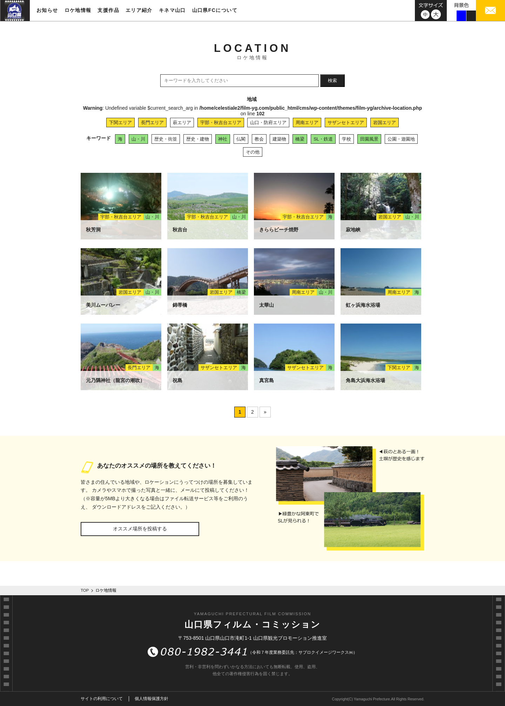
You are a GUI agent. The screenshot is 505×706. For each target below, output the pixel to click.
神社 (222, 139)
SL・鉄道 (323, 139)
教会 (259, 139)
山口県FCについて (214, 10)
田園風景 (369, 139)
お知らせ (47, 10)
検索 (332, 80)
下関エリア (120, 122)
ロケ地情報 (78, 10)
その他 (253, 152)
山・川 (138, 139)
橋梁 (299, 139)
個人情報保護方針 (151, 699)
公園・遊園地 (401, 139)
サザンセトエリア (346, 122)
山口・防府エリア (268, 122)
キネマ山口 (172, 10)
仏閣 (240, 139)
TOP (85, 590)
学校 (346, 139)
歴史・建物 (197, 139)
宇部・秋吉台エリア (220, 122)
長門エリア (152, 122)
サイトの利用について (102, 699)
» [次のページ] (265, 412)
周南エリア (307, 122)
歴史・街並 (165, 139)
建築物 (279, 139)
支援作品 (108, 10)
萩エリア (182, 122)
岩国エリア (384, 122)
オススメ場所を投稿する (140, 528)
